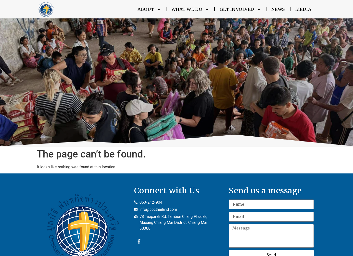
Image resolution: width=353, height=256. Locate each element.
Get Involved (240, 9)
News (278, 9)
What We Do (190, 9)
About (149, 9)
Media (303, 9)
